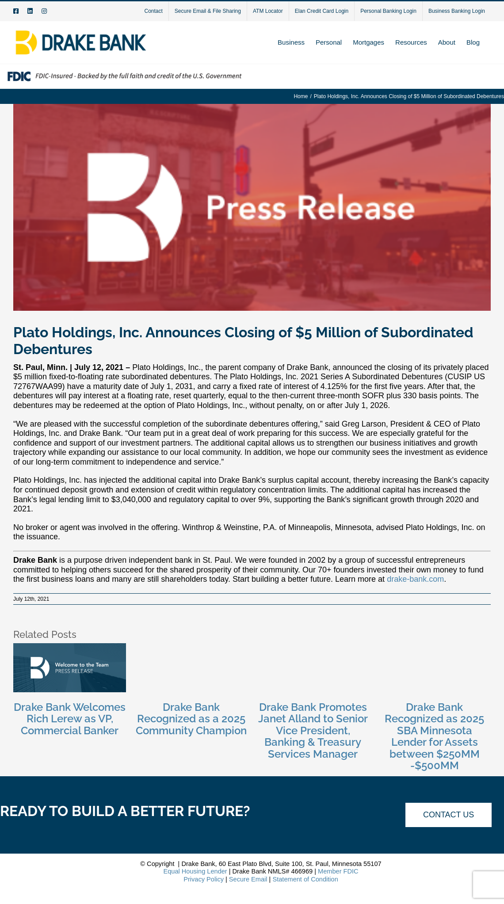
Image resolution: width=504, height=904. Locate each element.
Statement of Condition (305, 879)
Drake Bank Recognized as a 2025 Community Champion (191, 719)
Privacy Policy (203, 879)
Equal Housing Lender (195, 871)
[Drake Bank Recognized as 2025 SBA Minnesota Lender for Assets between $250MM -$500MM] (434, 647)
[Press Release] (252, 207)
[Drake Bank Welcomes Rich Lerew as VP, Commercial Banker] (69, 647)
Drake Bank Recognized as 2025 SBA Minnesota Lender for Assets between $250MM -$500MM (434, 736)
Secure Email (248, 879)
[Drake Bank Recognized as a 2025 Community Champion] (191, 647)
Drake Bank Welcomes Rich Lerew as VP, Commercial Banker (70, 719)
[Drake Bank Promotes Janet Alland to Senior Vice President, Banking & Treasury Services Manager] (312, 647)
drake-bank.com (415, 579)
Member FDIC (338, 871)
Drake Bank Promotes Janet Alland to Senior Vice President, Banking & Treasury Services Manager (313, 730)
